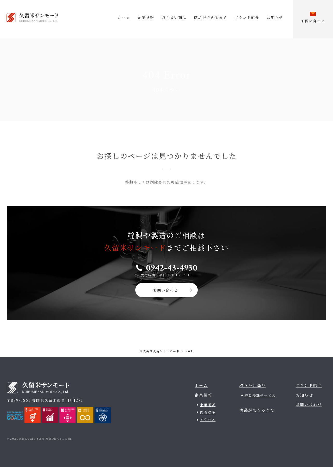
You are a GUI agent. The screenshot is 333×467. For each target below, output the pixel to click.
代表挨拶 (207, 412)
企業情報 (146, 17)
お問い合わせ (165, 290)
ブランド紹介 (246, 17)
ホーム (124, 17)
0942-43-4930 (172, 268)
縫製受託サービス (260, 395)
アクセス (207, 419)
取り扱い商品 (174, 17)
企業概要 (207, 404)
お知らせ (275, 17)
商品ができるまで (210, 17)
